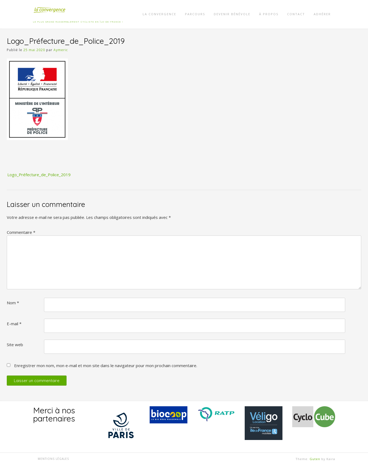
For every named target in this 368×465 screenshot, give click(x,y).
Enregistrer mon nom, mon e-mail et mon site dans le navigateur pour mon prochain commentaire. (105, 365)
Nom (13, 302)
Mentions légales (53, 459)
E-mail (14, 323)
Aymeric (61, 50)
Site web (15, 344)
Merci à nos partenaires (54, 414)
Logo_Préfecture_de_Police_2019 (39, 174)
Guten (315, 459)
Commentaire (21, 232)
